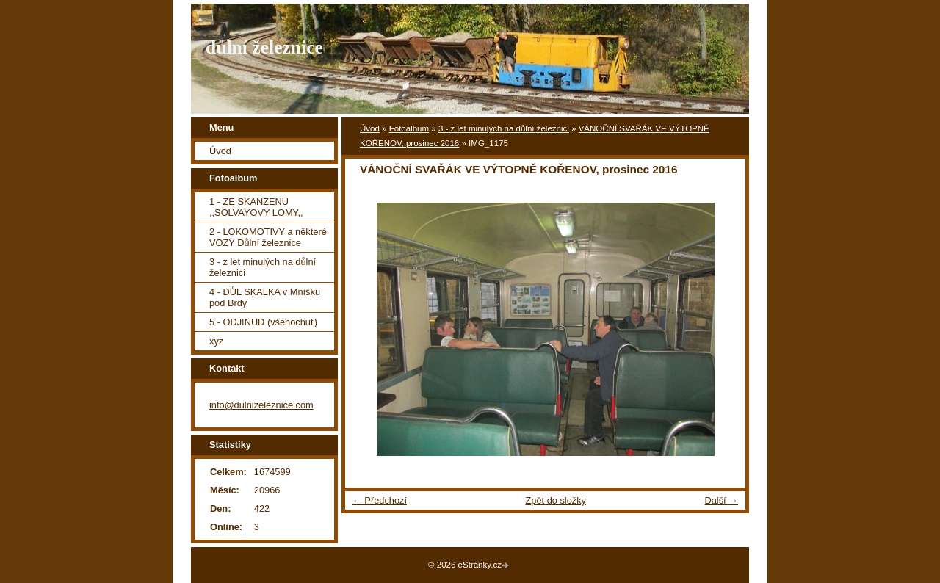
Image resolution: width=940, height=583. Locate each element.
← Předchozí (379, 500)
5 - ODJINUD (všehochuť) (263, 321)
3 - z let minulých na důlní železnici (503, 128)
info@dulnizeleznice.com (261, 404)
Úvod (370, 128)
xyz (216, 341)
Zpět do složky (555, 500)
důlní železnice (264, 47)
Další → (721, 500)
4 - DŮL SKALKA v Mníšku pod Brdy (264, 297)
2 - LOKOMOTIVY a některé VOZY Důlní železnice (268, 237)
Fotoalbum (409, 128)
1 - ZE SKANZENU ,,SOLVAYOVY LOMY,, (256, 207)
